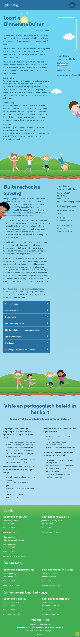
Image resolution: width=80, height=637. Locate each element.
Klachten (40, 634)
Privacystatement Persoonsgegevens (40, 631)
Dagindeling (10, 317)
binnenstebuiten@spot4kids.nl (15, 556)
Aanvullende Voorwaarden (40, 624)
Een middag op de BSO (15, 323)
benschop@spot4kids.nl (12, 585)
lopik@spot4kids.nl (10, 532)
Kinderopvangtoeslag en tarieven (20, 349)
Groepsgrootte (11, 310)
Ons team (9, 343)
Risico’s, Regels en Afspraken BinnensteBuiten (65, 228)
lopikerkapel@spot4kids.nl (52, 614)
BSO (47, 30)
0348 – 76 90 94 (63, 70)
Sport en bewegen (13, 336)
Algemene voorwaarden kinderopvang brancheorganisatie (40, 627)
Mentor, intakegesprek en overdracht (22, 330)
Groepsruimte (11, 304)
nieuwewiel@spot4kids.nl (51, 532)
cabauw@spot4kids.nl (11, 614)
